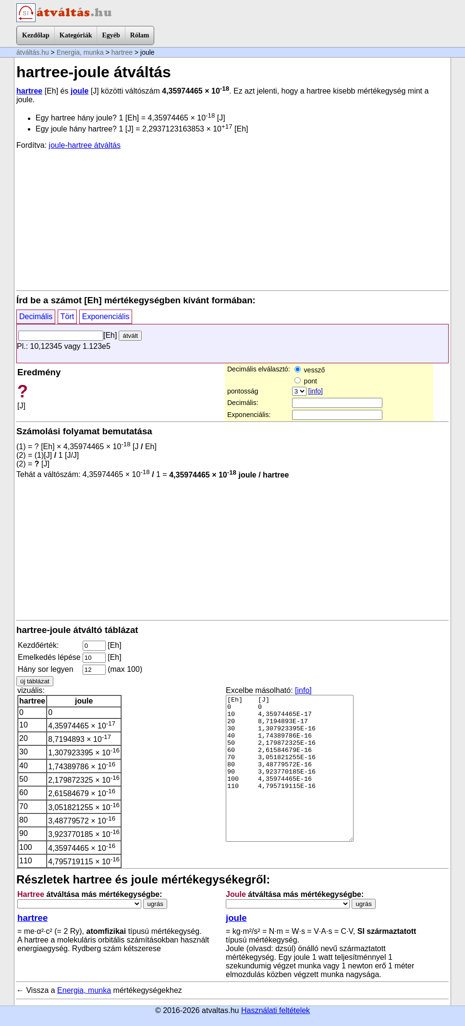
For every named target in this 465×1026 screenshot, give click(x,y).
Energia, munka (80, 52)
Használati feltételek (275, 1010)
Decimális (35, 316)
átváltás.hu (32, 52)
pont (305, 381)
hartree (122, 52)
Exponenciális (106, 316)
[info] (315, 391)
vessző (309, 370)
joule (79, 91)
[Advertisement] (232, 219)
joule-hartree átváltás (85, 145)
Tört (67, 316)
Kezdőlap (35, 35)
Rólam (139, 35)
